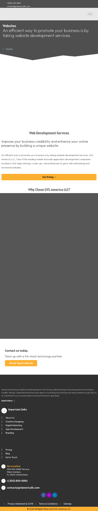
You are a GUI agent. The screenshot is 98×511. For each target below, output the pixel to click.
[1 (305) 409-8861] (3, 481)
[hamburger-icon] (90, 14)
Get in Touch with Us (21, 363)
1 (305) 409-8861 (17, 481)
